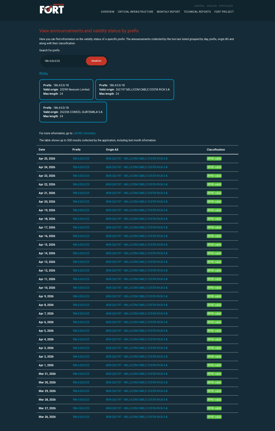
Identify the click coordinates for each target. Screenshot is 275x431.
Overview (107, 11)
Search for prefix (49, 50)
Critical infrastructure (135, 11)
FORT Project (224, 11)
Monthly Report (168, 11)
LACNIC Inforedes (84, 133)
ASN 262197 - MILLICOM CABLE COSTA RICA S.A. (137, 158)
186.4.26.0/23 (80, 158)
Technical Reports (197, 11)
